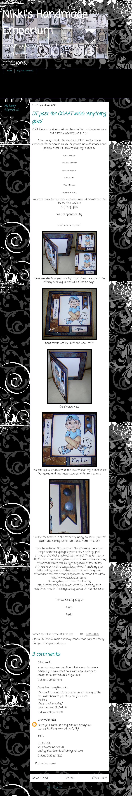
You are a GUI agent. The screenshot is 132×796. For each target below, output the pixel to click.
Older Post (99, 778)
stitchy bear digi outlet (57, 282)
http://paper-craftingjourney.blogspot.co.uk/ (59, 574)
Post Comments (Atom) (77, 787)
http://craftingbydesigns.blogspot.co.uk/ (60, 585)
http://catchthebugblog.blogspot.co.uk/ (60, 552)
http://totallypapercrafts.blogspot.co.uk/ (60, 570)
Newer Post (40, 778)
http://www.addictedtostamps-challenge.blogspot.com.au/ (67, 580)
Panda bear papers (83, 639)
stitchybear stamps (54, 643)
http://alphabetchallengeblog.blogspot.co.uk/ (60, 556)
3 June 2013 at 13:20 (50, 756)
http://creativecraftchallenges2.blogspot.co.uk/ (61, 589)
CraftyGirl (44, 720)
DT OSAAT (47, 639)
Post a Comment (45, 763)
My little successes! (25, 70)
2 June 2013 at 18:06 (50, 712)
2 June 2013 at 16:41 (50, 680)
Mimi (41, 663)
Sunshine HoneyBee (49, 688)
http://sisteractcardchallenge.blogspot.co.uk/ (60, 567)
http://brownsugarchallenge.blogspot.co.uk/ (57, 559)
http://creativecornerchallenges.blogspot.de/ (62, 563)
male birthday (62, 639)
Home (9, 70)
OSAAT (92, 199)
